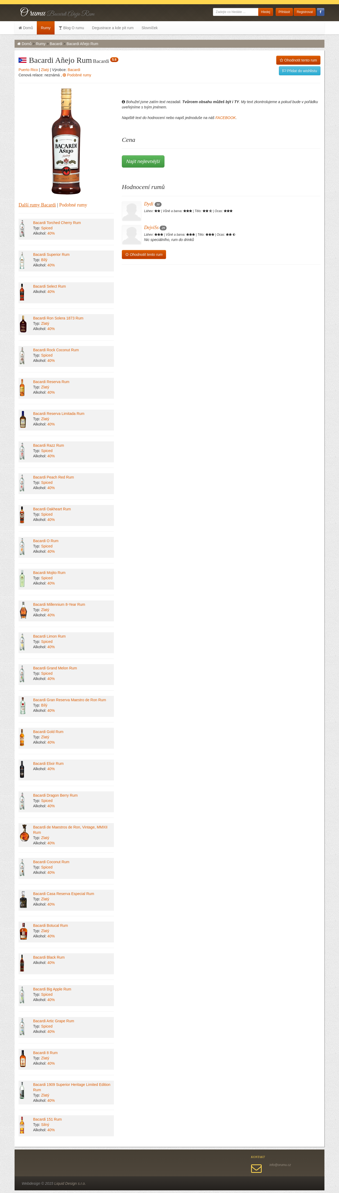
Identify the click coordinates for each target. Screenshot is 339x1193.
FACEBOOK (225, 118)
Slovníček (149, 28)
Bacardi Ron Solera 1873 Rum (58, 318)
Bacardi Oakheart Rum (52, 509)
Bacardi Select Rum (49, 286)
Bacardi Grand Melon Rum (55, 668)
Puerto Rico (28, 70)
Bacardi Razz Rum (48, 445)
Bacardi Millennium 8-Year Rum (59, 604)
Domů (26, 28)
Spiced (46, 228)
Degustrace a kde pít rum (112, 28)
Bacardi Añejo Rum (82, 44)
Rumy (46, 28)
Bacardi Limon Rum (49, 636)
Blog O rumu (71, 28)
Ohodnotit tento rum (298, 60)
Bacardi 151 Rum (47, 1119)
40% (51, 233)
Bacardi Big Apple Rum (52, 989)
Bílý (44, 260)
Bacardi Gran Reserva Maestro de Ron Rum (69, 700)
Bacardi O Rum (46, 541)
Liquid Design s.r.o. (70, 1183)
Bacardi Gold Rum (48, 732)
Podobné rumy (77, 75)
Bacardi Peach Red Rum (53, 477)
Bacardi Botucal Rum (50, 925)
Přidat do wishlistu (299, 71)
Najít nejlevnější (143, 161)
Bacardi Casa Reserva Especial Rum (63, 894)
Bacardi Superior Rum (51, 254)
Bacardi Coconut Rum (51, 862)
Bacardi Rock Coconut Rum (56, 350)
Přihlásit (284, 12)
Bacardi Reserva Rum (51, 382)
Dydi (153, 204)
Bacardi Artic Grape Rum (53, 1021)
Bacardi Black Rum (49, 957)
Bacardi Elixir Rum (48, 763)
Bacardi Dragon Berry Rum (55, 795)
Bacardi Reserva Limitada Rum (58, 413)
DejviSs (155, 227)
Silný (45, 1124)
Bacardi (56, 44)
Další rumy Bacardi (37, 205)
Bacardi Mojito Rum (49, 573)
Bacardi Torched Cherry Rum (57, 223)
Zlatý (45, 70)
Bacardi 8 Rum (45, 1053)
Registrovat (305, 12)
